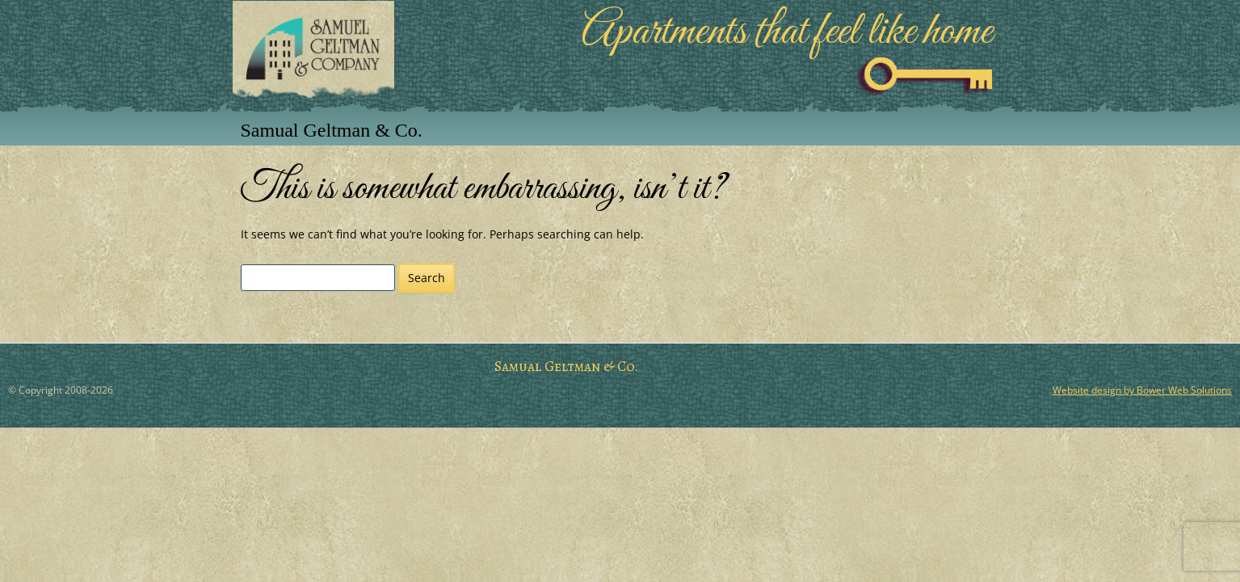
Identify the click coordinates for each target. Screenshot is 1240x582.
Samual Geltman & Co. (331, 130)
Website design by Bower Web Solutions (1142, 390)
